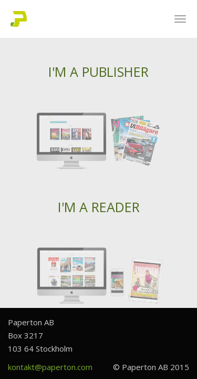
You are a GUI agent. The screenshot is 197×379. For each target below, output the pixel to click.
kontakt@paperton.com (50, 367)
